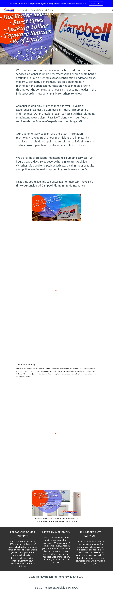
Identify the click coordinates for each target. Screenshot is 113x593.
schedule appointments (47, 141)
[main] (56, 127)
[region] (56, 3)
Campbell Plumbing (39, 73)
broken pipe (42, 165)
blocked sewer (58, 165)
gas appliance (24, 169)
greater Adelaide (76, 161)
